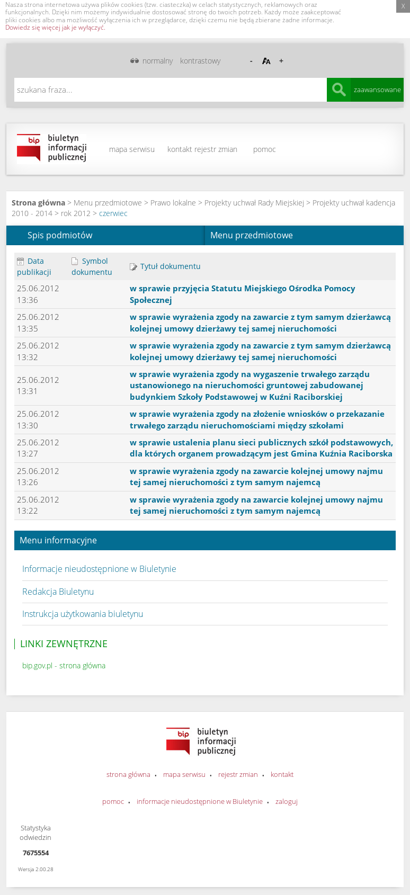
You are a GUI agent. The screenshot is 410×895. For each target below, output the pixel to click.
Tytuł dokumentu (165, 266)
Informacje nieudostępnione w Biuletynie (99, 569)
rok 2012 (76, 213)
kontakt (179, 149)
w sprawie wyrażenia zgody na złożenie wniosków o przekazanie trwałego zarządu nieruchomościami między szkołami (257, 419)
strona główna (128, 774)
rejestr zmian (215, 149)
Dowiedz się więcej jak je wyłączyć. (55, 27)
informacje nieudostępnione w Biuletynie (200, 801)
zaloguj (286, 801)
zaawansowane (377, 89)
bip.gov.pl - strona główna (63, 665)
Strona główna (38, 203)
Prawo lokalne (173, 203)
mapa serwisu (132, 149)
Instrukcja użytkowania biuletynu (82, 614)
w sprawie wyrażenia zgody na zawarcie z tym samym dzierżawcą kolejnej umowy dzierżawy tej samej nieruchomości (260, 322)
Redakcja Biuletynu (58, 591)
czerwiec (113, 213)
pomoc (264, 149)
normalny (157, 61)
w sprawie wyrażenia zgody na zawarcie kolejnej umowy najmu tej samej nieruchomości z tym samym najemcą (256, 476)
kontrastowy (200, 61)
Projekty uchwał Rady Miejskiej (254, 203)
